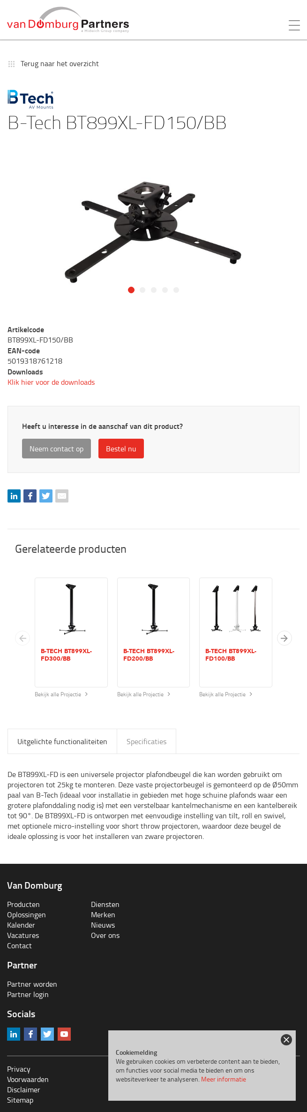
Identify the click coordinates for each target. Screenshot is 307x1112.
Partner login (28, 994)
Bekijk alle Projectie (61, 694)
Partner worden (32, 984)
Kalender (21, 925)
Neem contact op (56, 448)
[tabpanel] (153, 232)
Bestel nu (121, 448)
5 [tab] (176, 290)
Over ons (105, 935)
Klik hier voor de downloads (51, 382)
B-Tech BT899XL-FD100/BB (230, 655)
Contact (19, 945)
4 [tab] (165, 290)
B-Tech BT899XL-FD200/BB (148, 655)
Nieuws (103, 925)
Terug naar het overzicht (60, 63)
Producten (23, 904)
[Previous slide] (22, 638)
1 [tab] (131, 290)
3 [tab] (153, 290)
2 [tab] (142, 290)
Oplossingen (26, 914)
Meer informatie (223, 1078)
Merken (103, 914)
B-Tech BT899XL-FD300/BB (66, 655)
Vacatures (23, 935)
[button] (284, 638)
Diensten (105, 904)
